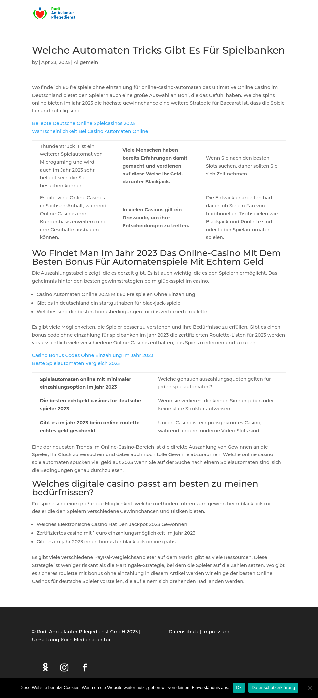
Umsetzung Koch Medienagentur (71, 640)
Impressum (215, 632)
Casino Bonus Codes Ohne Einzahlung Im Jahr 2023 (93, 355)
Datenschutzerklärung (273, 687)
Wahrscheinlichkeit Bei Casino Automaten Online (90, 131)
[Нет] (309, 687)
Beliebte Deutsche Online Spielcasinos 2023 (83, 123)
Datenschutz (184, 632)
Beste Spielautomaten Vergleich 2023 (76, 363)
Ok (239, 687)
